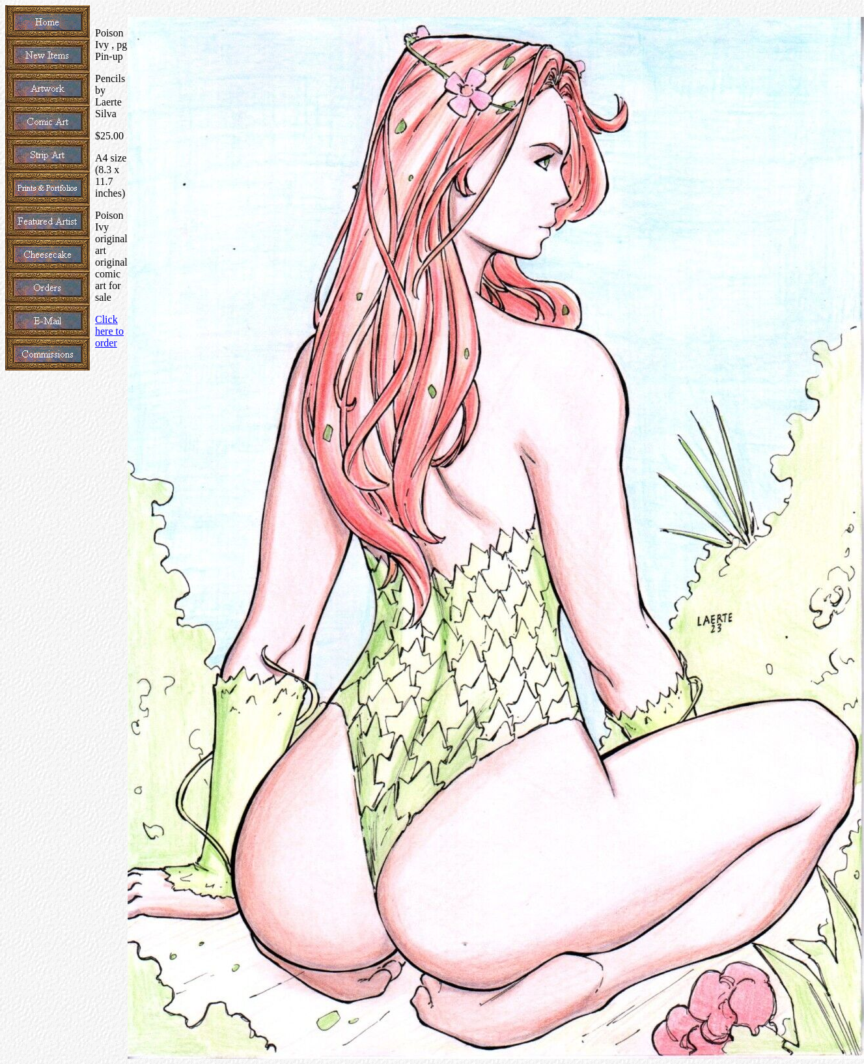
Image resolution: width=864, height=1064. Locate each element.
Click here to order (109, 331)
